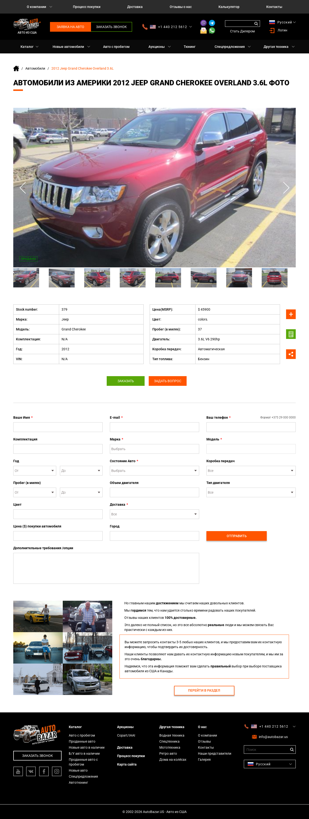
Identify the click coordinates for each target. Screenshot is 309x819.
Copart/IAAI (126, 735)
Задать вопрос (168, 381)
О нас (202, 727)
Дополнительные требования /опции (43, 548)
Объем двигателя (124, 483)
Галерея (204, 759)
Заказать (125, 381)
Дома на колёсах (172, 759)
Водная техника (171, 735)
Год (16, 461)
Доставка (135, 7)
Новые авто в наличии (87, 747)
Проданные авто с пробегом (83, 762)
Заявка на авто (70, 27)
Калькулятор (228, 7)
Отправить (237, 536)
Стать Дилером (242, 31)
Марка (116, 439)
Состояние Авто (124, 461)
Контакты (274, 7)
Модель (214, 439)
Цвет (17, 504)
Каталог (27, 47)
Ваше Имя (23, 417)
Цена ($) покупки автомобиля (37, 526)
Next (286, 187)
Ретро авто (168, 753)
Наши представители (214, 753)
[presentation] (243, 511)
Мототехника (169, 747)
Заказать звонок (111, 27)
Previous (23, 187)
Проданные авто (82, 741)
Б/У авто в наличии (84, 753)
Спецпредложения (230, 47)
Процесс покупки (86, 7)
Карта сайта (127, 764)
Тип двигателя (218, 483)
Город (114, 526)
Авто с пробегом (116, 47)
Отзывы (204, 741)
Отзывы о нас (181, 7)
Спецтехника (169, 741)
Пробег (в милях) (27, 483)
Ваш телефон (251, 417)
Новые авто (78, 770)
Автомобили (35, 68)
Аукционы (156, 47)
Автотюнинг (78, 782)
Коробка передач (220, 461)
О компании (36, 7)
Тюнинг (190, 47)
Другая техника (276, 47)
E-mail (116, 417)
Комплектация (25, 439)
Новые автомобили (68, 47)
